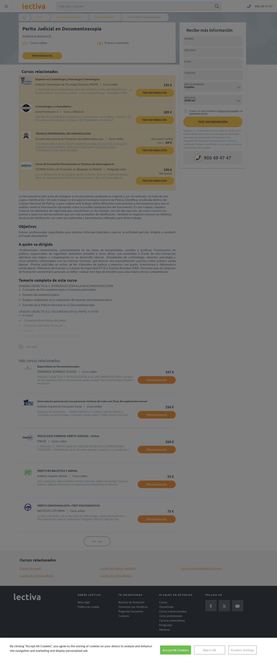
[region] (138, 648)
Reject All (209, 650)
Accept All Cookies (175, 650)
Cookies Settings (242, 650)
